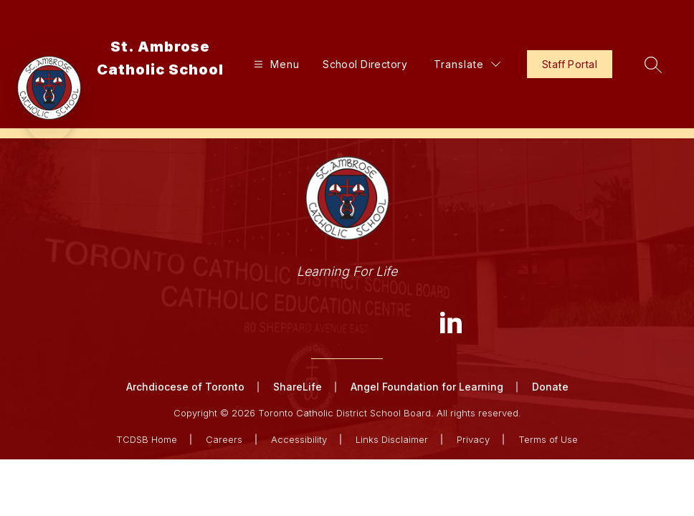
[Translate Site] (467, 64)
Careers (224, 439)
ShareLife (297, 387)
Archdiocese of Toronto (185, 387)
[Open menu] (275, 64)
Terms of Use (548, 439)
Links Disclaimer (392, 439)
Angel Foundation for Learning (427, 387)
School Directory (365, 64)
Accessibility (299, 439)
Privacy (473, 439)
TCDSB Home (146, 439)
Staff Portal (569, 64)
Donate (550, 387)
